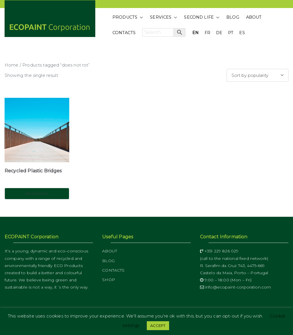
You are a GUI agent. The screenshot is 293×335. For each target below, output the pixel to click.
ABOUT (254, 17)
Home (12, 65)
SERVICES (163, 17)
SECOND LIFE (201, 17)
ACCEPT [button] (158, 325)
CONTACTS (124, 32)
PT (230, 32)
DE (219, 32)
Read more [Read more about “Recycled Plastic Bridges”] (36, 193)
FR (207, 32)
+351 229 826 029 (219, 251)
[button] (140, 17)
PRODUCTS (127, 17)
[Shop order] (257, 75)
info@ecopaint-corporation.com (235, 287)
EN (195, 32)
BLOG (232, 17)
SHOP (108, 279)
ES (242, 32)
